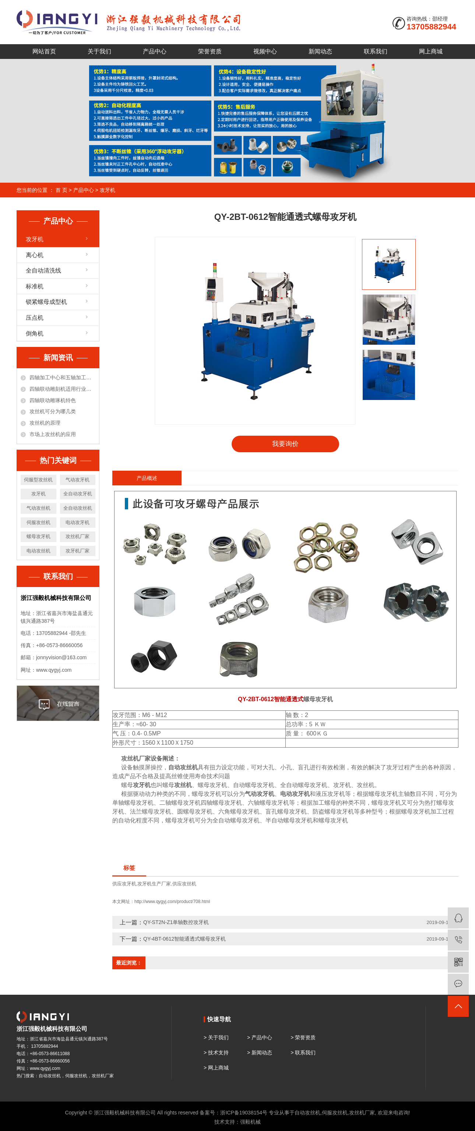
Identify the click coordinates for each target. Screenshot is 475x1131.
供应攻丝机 (184, 883)
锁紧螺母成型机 (46, 302)
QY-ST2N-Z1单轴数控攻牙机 (176, 922)
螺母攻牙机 (38, 536)
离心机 (34, 255)
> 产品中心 (259, 1037)
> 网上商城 (216, 1068)
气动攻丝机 (38, 508)
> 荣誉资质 (303, 1037)
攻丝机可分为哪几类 (52, 411)
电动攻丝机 (38, 551)
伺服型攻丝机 (38, 479)
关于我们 (99, 51)
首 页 (61, 190)
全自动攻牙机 (77, 493)
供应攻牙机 (124, 883)
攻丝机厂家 (77, 536)
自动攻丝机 (307, 1113)
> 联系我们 (303, 1053)
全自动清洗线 (43, 270)
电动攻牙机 (77, 522)
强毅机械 (250, 1122)
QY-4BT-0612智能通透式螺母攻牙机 (184, 939)
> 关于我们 (216, 1037)
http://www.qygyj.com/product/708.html (172, 901)
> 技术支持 (216, 1053)
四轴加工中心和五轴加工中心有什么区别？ (62, 377)
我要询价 (285, 443)
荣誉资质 (210, 51)
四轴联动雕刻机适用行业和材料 (62, 389)
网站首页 (44, 51)
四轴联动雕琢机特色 (52, 400)
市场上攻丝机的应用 (52, 434)
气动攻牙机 (77, 479)
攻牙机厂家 (77, 551)
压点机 (34, 318)
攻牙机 (107, 190)
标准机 (34, 286)
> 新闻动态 (259, 1053)
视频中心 (265, 51)
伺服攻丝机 (38, 522)
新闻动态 (320, 51)
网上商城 (431, 51)
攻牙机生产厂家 (154, 883)
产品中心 (154, 51)
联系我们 (375, 51)
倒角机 (34, 333)
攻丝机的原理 (44, 423)
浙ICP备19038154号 (243, 1113)
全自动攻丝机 (77, 508)
